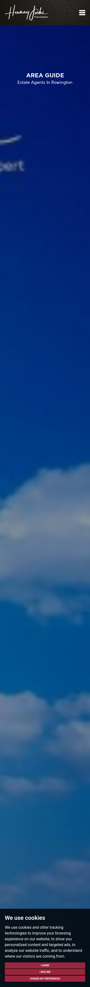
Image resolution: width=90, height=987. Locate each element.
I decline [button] (45, 972)
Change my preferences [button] (45, 978)
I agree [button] (45, 965)
